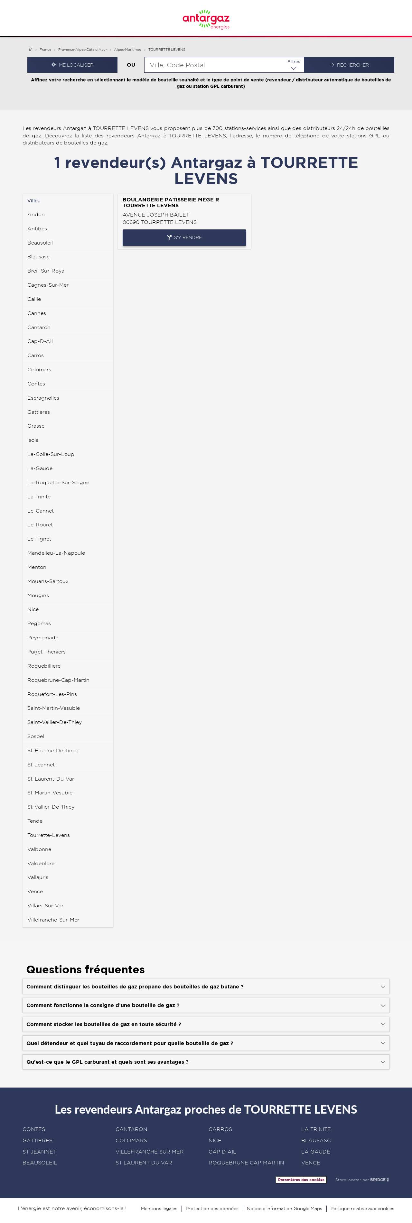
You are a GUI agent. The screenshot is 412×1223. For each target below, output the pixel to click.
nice (33, 609)
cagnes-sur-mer (48, 285)
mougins (38, 595)
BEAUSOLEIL (40, 1162)
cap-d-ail (40, 341)
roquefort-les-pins (52, 694)
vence (35, 891)
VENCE (310, 1162)
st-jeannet (41, 764)
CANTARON (131, 1129)
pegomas (39, 623)
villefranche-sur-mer (53, 919)
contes (36, 383)
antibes (37, 228)
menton (36, 567)
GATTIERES (37, 1140)
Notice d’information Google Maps (284, 1208)
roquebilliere (44, 666)
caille (34, 299)
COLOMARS (131, 1140)
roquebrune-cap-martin (58, 680)
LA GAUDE (315, 1151)
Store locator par (362, 1180)
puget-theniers (46, 651)
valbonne (39, 849)
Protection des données (212, 1208)
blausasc (38, 256)
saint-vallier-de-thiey (54, 722)
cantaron (39, 327)
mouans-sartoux (48, 581)
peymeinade (42, 637)
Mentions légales (159, 1208)
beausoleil (40, 243)
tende (34, 821)
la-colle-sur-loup (50, 454)
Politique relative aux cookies (362, 1208)
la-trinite (39, 496)
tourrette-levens (48, 835)
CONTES (34, 1129)
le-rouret (40, 524)
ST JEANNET (39, 1151)
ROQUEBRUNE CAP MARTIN (246, 1162)
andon (36, 214)
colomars (39, 369)
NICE (215, 1140)
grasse (35, 426)
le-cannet (40, 511)
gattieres (38, 412)
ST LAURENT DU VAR (144, 1162)
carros (35, 355)
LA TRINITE (316, 1129)
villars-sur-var (45, 905)
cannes (36, 313)
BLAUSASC (316, 1140)
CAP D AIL (222, 1151)
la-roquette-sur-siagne (58, 482)
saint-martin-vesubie (53, 708)
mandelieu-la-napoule (56, 553)
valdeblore (40, 863)
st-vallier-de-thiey (50, 807)
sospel (35, 736)
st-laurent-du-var (50, 779)
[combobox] (224, 65)
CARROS (220, 1129)
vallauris (37, 877)
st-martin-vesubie (49, 792)
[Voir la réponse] (206, 986)
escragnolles (43, 398)
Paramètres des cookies (301, 1180)
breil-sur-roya (45, 270)
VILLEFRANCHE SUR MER (150, 1151)
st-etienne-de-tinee (52, 750)
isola (33, 440)
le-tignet (39, 539)
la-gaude (39, 468)
